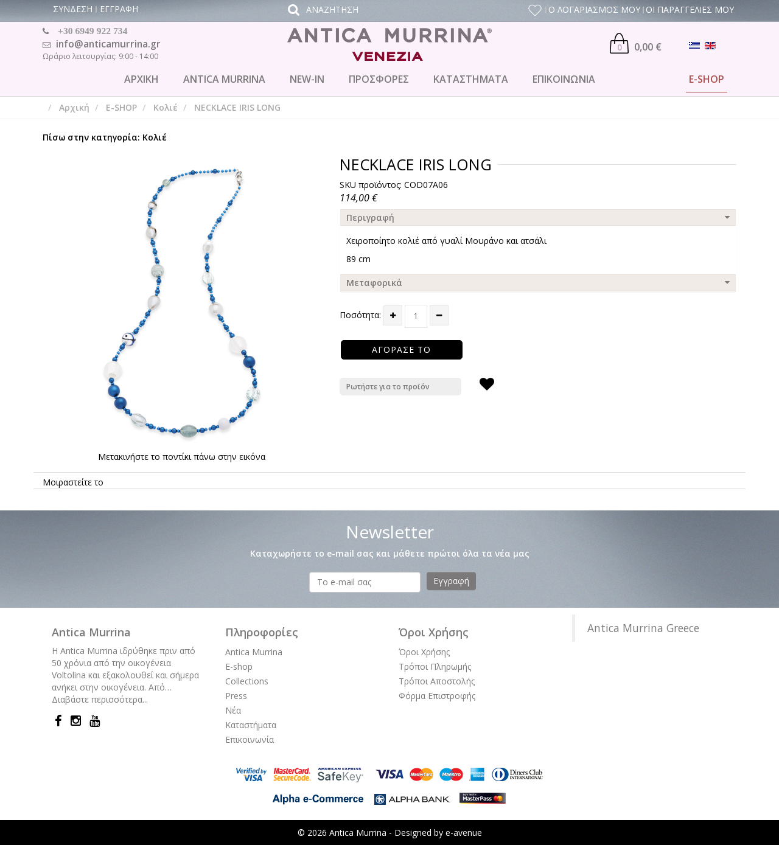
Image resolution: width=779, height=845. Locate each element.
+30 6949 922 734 (92, 31)
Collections (246, 681)
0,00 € (636, 43)
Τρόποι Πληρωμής (435, 666)
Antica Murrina (253, 652)
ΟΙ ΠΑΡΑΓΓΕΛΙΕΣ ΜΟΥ (690, 9)
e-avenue (463, 832)
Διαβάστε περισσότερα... (100, 699)
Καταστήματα (250, 725)
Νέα (233, 710)
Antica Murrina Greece (643, 628)
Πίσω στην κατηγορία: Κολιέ (105, 137)
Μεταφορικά (374, 282)
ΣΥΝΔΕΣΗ (73, 9)
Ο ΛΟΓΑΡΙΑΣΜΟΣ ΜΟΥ (594, 9)
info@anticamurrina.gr (108, 43)
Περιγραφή (370, 217)
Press (236, 695)
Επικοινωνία (249, 739)
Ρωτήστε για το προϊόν (388, 386)
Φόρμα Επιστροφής (437, 695)
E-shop (239, 666)
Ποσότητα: (360, 315)
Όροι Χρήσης (424, 652)
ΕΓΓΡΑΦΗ (119, 9)
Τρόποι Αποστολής (437, 681)
